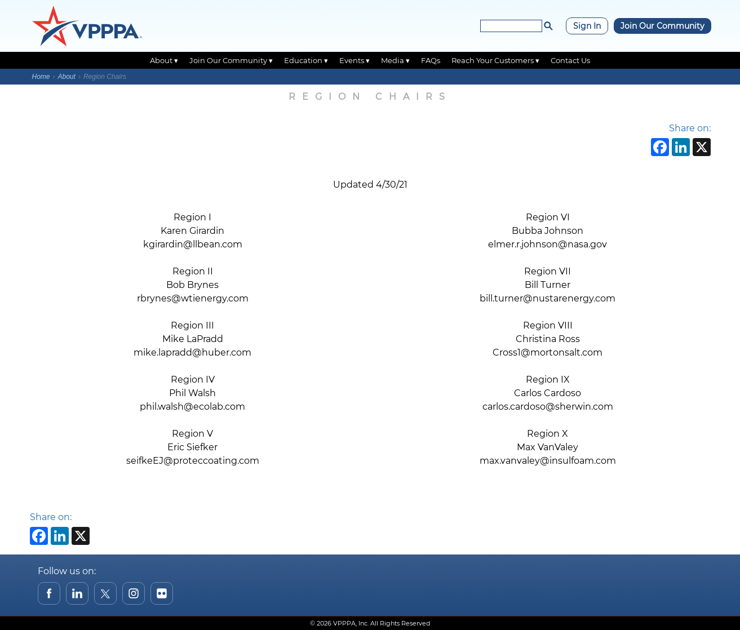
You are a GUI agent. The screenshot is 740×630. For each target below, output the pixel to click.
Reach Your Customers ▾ (495, 60)
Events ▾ (354, 60)
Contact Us (570, 60)
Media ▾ (395, 60)
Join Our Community (662, 26)
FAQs (430, 60)
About (67, 77)
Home (41, 77)
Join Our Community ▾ (231, 60)
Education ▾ (306, 60)
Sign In (587, 26)
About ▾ (164, 60)
